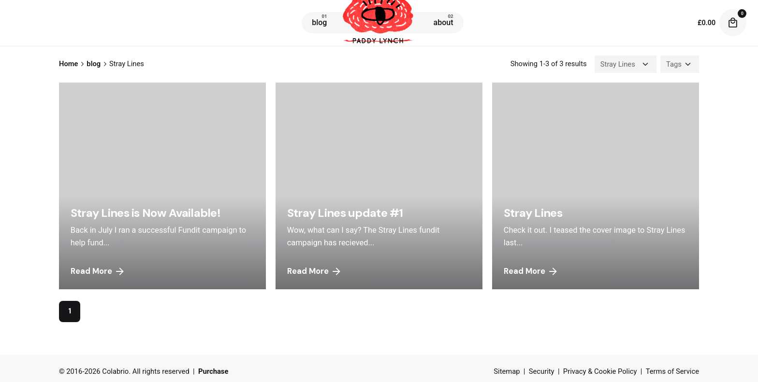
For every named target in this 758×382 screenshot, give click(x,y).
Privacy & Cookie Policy (600, 371)
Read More (98, 271)
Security (541, 371)
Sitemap (507, 371)
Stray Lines (533, 212)
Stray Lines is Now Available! (145, 212)
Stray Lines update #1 (345, 212)
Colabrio (115, 371)
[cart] (732, 22)
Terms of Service (672, 371)
